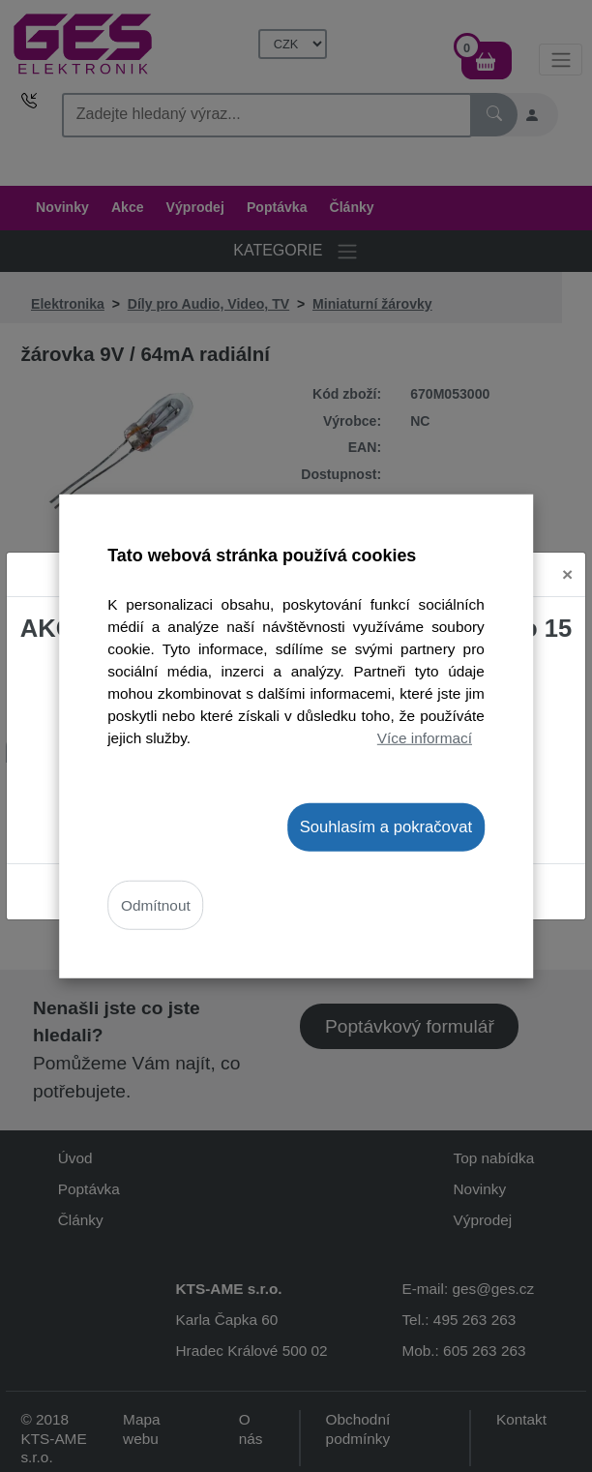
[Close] (567, 574)
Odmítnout (156, 905)
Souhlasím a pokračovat (386, 826)
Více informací (424, 738)
